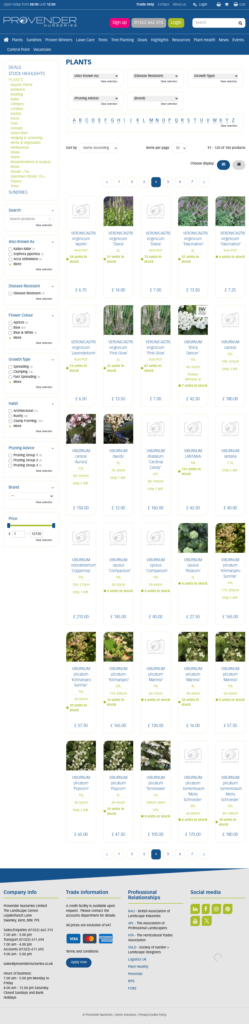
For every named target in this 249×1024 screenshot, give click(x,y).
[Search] (218, 23)
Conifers (17, 109)
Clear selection (109, 81)
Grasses (17, 128)
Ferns (15, 119)
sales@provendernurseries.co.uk (28, 964)
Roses (15, 167)
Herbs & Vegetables (26, 143)
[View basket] (239, 4)
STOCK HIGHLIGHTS (27, 74)
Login (176, 23)
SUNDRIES (18, 192)
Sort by (71, 148)
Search (15, 211)
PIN (227, 909)
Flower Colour (21, 316)
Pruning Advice (21, 448)
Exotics (16, 114)
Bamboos (18, 90)
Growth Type (19, 360)
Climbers (17, 104)
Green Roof (19, 133)
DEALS (15, 67)
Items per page (157, 148)
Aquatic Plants (22, 85)
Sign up (119, 23)
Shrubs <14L (20, 172)
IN (216, 909)
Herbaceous (20, 148)
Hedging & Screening (27, 138)
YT (195, 921)
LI (195, 909)
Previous (107, 182)
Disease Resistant (24, 286)
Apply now (79, 962)
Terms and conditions (82, 952)
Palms (15, 157)
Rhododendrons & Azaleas (31, 162)
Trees (15, 186)
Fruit (14, 123)
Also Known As (21, 242)
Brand (14, 488)
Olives (15, 152)
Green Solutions (125, 1015)
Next (204, 182)
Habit (13, 404)
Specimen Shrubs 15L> (28, 177)
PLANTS (16, 80)
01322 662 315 (148, 23)
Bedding (17, 95)
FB (206, 909)
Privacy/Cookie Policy (152, 1015)
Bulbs (15, 99)
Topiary (16, 181)
